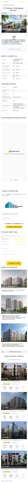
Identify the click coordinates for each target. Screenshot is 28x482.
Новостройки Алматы (8, 5)
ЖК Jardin (5, 466)
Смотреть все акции (11, 351)
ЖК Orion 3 (5, 437)
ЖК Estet (5, 408)
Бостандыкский (18, 63)
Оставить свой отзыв (14, 226)
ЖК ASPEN (5, 378)
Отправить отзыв (14, 263)
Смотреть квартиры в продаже (12, 44)
